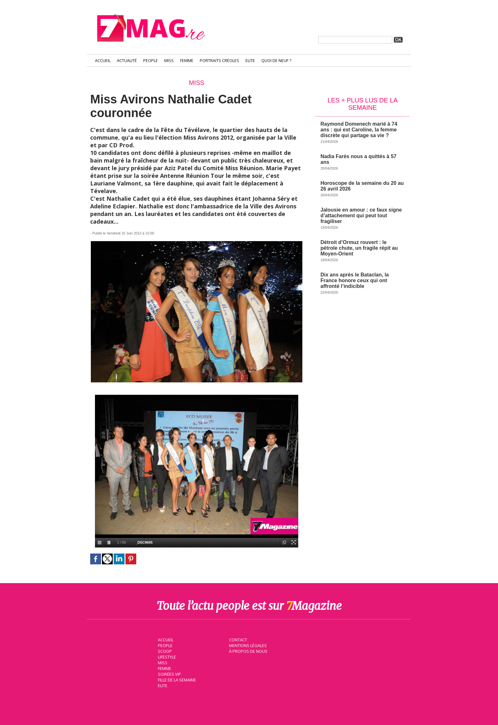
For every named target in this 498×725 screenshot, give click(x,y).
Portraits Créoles (219, 60)
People (150, 60)
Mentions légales (247, 645)
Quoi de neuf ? (276, 60)
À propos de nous (247, 650)
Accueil (103, 60)
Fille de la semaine (176, 679)
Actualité (127, 60)
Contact (237, 639)
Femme (186, 60)
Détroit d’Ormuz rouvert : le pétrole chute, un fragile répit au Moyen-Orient (359, 248)
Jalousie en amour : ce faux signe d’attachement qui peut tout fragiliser (361, 215)
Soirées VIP (168, 673)
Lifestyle (166, 656)
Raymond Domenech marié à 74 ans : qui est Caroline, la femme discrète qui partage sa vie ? (358, 129)
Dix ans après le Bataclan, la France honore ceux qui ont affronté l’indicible (354, 280)
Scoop (164, 650)
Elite (250, 60)
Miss (169, 60)
